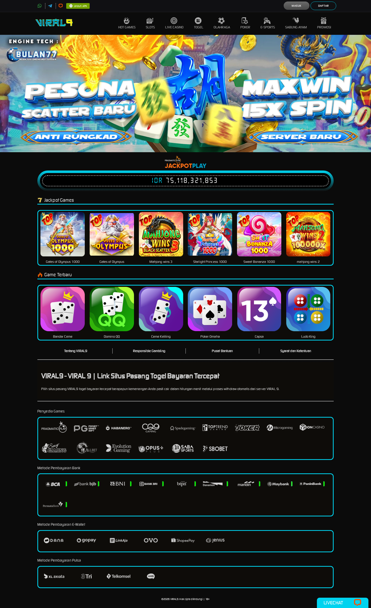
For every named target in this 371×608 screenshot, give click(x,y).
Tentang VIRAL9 (75, 351)
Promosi (324, 23)
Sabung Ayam (296, 23)
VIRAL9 (174, 599)
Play (199, 166)
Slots (150, 23)
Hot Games (127, 23)
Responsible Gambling (149, 351)
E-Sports (267, 23)
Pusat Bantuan (222, 351)
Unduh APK (78, 6)
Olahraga (222, 23)
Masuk (296, 5)
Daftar (323, 5)
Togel (199, 23)
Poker (245, 23)
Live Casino (174, 23)
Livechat (342, 602)
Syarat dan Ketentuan (295, 351)
